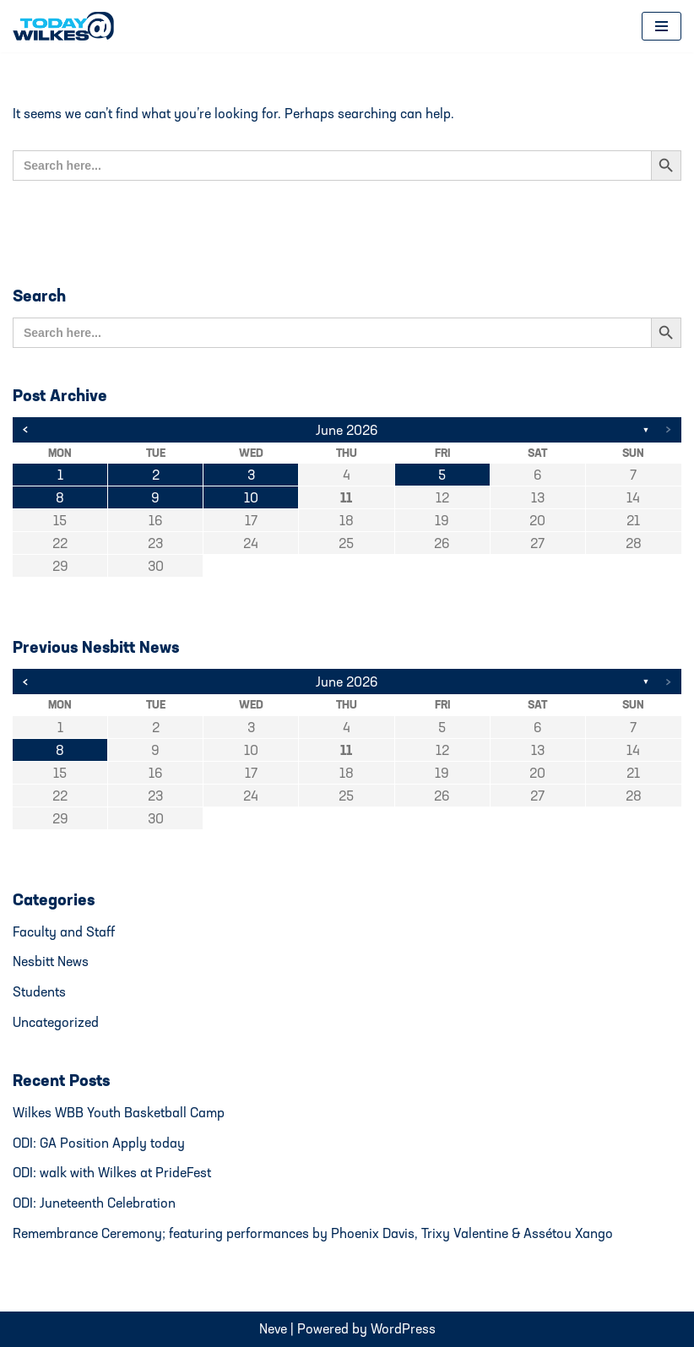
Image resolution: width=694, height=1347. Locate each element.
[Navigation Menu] (661, 26)
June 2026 (347, 429)
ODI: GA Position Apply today (99, 1142)
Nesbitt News (51, 961)
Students (39, 991)
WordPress (403, 1328)
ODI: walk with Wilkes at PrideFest (112, 1172)
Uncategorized (56, 1021)
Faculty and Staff (64, 931)
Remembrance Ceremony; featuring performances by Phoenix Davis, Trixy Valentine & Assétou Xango (313, 1233)
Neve (273, 1328)
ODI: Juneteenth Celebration (94, 1202)
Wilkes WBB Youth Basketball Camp (119, 1112)
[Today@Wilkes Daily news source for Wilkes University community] (67, 26)
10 (251, 497)
